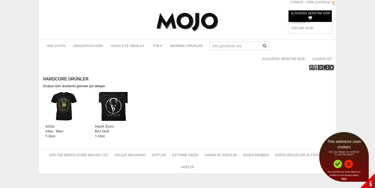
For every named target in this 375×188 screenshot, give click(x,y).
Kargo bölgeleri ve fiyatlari (300, 155)
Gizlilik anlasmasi (129, 155)
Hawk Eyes (104, 126)
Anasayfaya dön (88, 46)
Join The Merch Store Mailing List (78, 155)
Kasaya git (322, 59)
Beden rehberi (256, 155)
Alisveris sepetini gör (283, 59)
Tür (157, 46)
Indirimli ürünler (186, 46)
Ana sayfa (56, 46)
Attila (49, 126)
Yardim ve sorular (220, 155)
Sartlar (159, 155)
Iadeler (187, 167)
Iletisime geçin (185, 155)
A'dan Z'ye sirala (128, 46)
